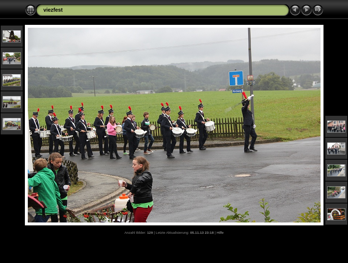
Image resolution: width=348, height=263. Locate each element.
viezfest (53, 10)
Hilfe (220, 232)
